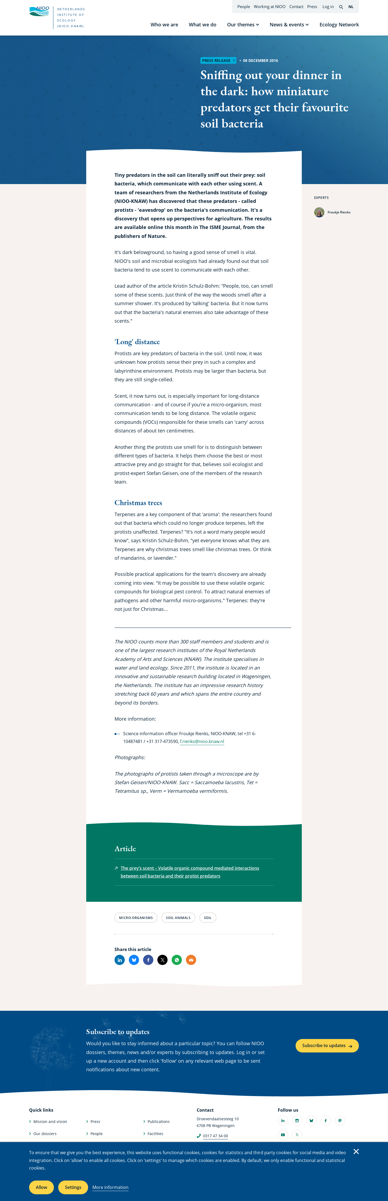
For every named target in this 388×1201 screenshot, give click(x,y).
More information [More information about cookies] (110, 1187)
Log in (328, 6)
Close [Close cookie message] (356, 1151)
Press (312, 6)
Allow (41, 1187)
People (243, 6)
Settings (73, 1187)
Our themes (241, 24)
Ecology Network (339, 24)
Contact (296, 6)
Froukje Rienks (339, 212)
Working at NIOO (270, 6)
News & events (287, 24)
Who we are (164, 24)
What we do (202, 24)
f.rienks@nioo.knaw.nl (202, 741)
